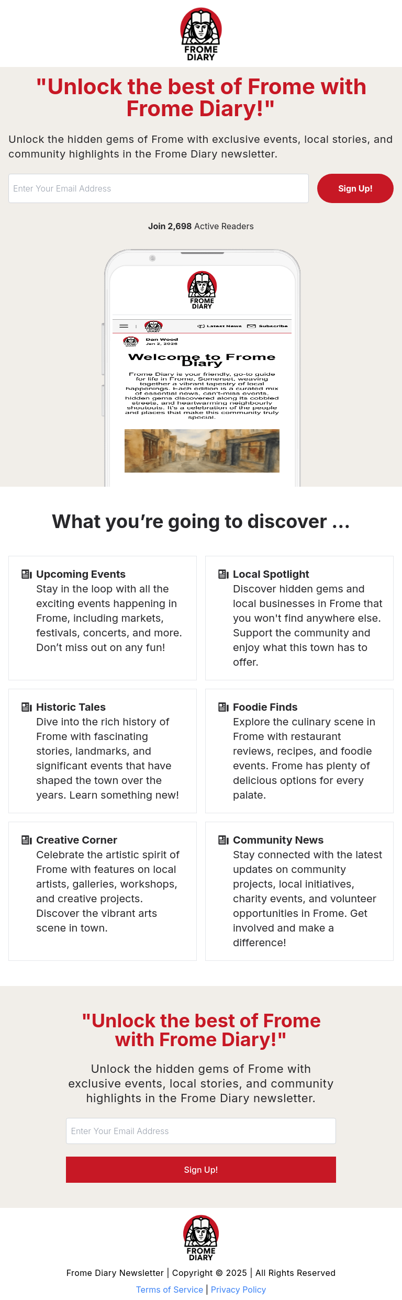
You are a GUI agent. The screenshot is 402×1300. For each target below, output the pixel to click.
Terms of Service (170, 1289)
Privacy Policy (238, 1289)
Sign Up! (355, 188)
